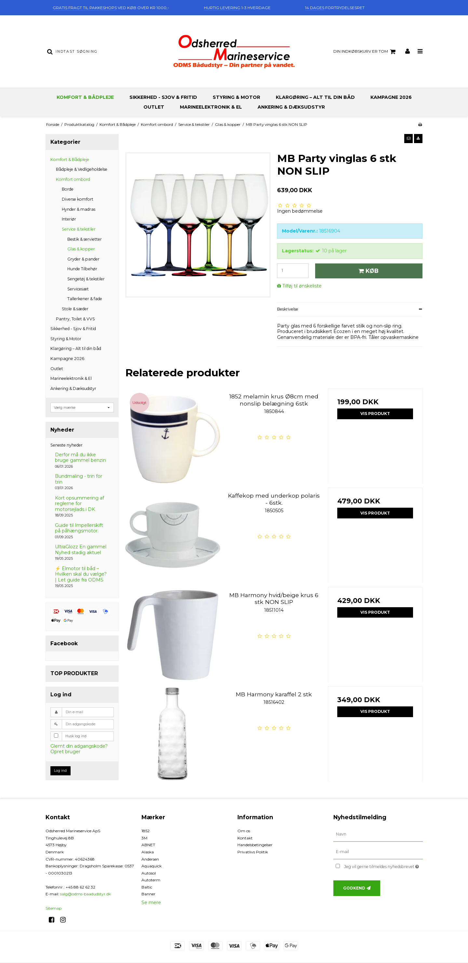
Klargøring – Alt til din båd (315, 97)
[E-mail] (378, 852)
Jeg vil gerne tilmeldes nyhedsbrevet (383, 865)
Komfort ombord (73, 179)
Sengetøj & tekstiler (86, 278)
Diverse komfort (77, 199)
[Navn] (378, 834)
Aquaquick (151, 865)
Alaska (147, 851)
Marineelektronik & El (211, 107)
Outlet (153, 107)
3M (144, 838)
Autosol (148, 873)
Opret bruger (65, 752)
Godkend (354, 888)
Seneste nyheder (66, 445)
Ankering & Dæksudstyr (291, 107)
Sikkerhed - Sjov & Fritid (163, 97)
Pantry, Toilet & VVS (75, 318)
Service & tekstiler (79, 229)
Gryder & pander (83, 259)
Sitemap (53, 908)
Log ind (60, 771)
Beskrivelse (287, 309)
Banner (148, 893)
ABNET (148, 844)
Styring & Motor (236, 97)
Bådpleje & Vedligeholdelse (81, 169)
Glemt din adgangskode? (79, 746)
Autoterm (150, 879)
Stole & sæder (75, 308)
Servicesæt (78, 289)
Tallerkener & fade (84, 298)
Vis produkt (375, 413)
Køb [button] (367, 270)
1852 (145, 830)
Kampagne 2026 (391, 97)
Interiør (69, 219)
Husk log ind (76, 736)
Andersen (150, 859)
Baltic (146, 887)
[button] (408, 138)
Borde (68, 189)
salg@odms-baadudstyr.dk (85, 893)
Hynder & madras (78, 209)
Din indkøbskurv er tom (365, 52)
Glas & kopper (81, 249)
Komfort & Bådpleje (85, 97)
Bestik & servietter (84, 239)
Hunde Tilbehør (82, 268)
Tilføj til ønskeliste (302, 286)
